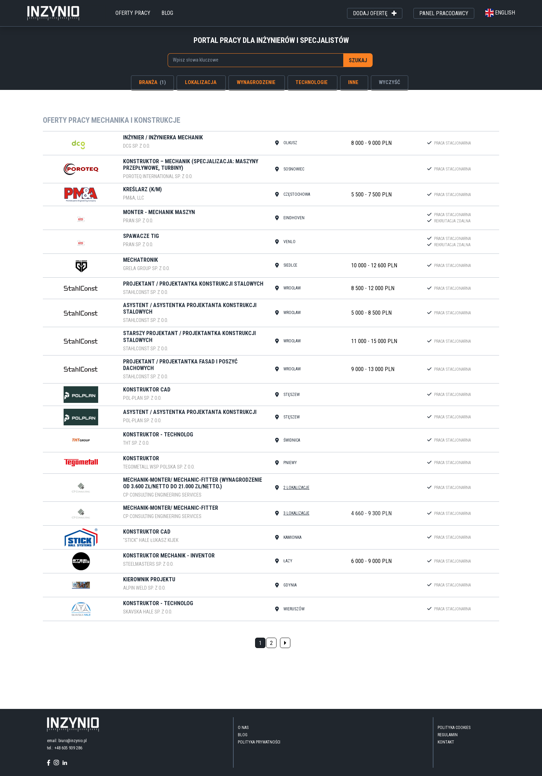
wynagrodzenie (256, 82)
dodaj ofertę (374, 13)
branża (152, 82)
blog (167, 13)
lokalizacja (200, 82)
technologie (312, 82)
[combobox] (256, 60)
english (500, 12)
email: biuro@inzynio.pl (67, 740)
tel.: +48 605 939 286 (64, 748)
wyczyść (389, 82)
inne (353, 82)
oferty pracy (132, 13)
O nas (243, 727)
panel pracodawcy (443, 13)
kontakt (446, 742)
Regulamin (448, 734)
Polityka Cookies (454, 727)
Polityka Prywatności (259, 742)
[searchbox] (251, 60)
